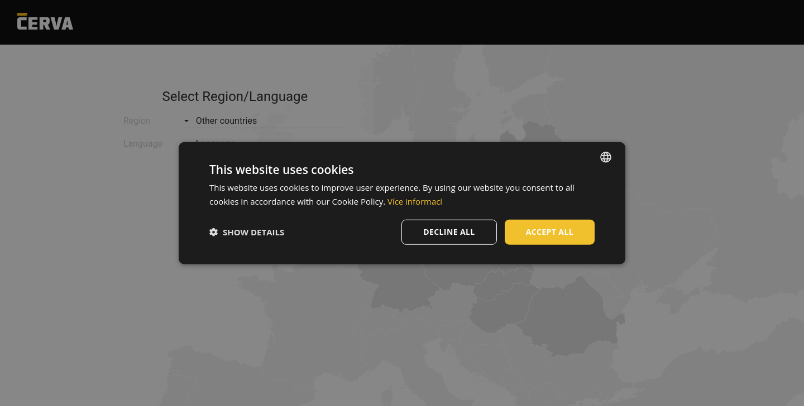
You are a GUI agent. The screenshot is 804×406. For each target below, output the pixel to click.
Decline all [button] (449, 231)
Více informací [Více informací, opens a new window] (415, 201)
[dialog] (402, 203)
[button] (246, 232)
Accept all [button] (549, 231)
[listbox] (605, 157)
